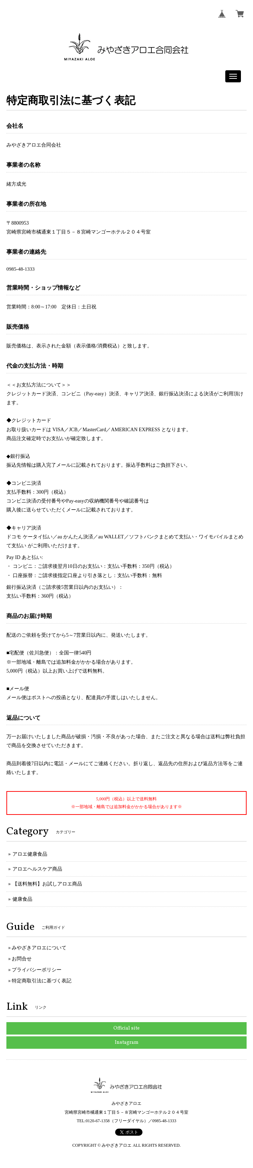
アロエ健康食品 (29, 854)
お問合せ (22, 958)
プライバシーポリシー (36, 969)
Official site (126, 1028)
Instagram (127, 1042)
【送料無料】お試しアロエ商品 (47, 884)
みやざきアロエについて (39, 947)
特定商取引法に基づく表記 (41, 980)
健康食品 (22, 899)
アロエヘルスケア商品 (37, 869)
